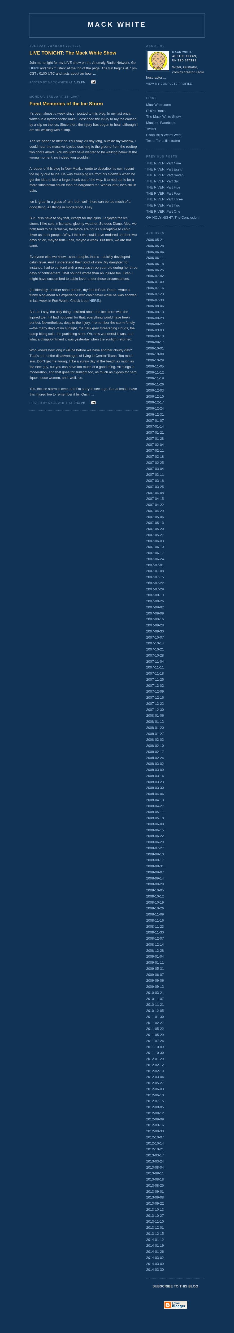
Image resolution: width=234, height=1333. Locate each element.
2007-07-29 (155, 589)
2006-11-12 (155, 372)
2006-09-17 (155, 342)
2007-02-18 (155, 457)
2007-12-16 (155, 697)
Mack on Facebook (160, 123)
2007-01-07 (155, 421)
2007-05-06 (155, 517)
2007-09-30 (155, 631)
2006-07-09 (155, 282)
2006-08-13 (155, 312)
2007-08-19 (155, 595)
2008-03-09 (155, 770)
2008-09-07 (155, 872)
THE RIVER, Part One (163, 211)
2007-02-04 (155, 445)
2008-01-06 (155, 715)
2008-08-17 (155, 860)
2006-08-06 (155, 306)
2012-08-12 (155, 1113)
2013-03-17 (155, 1155)
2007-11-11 (155, 667)
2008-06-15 (155, 830)
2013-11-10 (155, 1221)
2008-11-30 (155, 932)
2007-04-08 (155, 493)
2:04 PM (80, 403)
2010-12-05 (155, 1011)
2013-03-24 (155, 1161)
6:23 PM (80, 82)
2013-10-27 (155, 1216)
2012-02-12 (155, 1065)
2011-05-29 (155, 1035)
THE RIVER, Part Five (163, 187)
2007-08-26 (155, 601)
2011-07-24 (155, 1041)
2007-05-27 (155, 535)
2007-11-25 (155, 679)
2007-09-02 (155, 607)
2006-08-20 (155, 318)
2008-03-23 (155, 782)
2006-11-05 (155, 366)
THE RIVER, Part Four (163, 193)
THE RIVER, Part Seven (165, 175)
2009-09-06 (155, 980)
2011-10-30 (155, 1053)
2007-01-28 (155, 439)
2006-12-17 (155, 402)
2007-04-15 (155, 499)
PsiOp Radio (156, 111)
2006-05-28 (155, 246)
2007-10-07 (155, 637)
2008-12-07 (155, 938)
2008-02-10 (155, 746)
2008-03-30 (155, 788)
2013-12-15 (155, 1234)
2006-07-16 (155, 288)
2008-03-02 (155, 764)
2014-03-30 (155, 1270)
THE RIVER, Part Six (162, 181)
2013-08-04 (155, 1167)
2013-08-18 (155, 1179)
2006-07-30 (155, 300)
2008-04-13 (155, 800)
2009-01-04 (155, 956)
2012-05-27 (155, 1083)
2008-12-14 (155, 944)
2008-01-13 (155, 722)
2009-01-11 (155, 962)
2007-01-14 (155, 426)
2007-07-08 (155, 571)
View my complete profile (169, 83)
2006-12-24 (155, 408)
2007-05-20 (155, 529)
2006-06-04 (155, 252)
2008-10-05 (155, 890)
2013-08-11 (155, 1173)
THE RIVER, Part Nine (163, 163)
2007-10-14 (155, 643)
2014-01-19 (155, 1245)
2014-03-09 (155, 1264)
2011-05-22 (155, 1029)
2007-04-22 (155, 505)
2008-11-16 (155, 920)
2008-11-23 (155, 926)
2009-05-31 (155, 969)
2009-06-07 (155, 975)
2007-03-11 (155, 475)
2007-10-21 (155, 649)
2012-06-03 (155, 1089)
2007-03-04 (155, 469)
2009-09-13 (155, 987)
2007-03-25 (155, 487)
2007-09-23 (155, 625)
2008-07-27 (155, 848)
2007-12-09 (155, 691)
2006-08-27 (155, 324)
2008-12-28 (155, 951)
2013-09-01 (155, 1191)
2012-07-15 (155, 1101)
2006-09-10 (155, 336)
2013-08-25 (155, 1185)
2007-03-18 (155, 481)
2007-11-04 (155, 661)
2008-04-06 (155, 794)
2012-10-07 (155, 1137)
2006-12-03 (155, 390)
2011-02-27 (155, 1023)
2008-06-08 (155, 824)
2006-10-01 (155, 348)
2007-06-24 (155, 559)
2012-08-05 (155, 1107)
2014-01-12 (155, 1240)
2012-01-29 (155, 1059)
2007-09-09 (155, 613)
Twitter (151, 129)
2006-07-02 (155, 276)
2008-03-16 (155, 776)
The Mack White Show (163, 117)
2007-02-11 (155, 450)
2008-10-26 (155, 908)
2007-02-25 (155, 463)
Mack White (182, 52)
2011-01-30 (155, 1017)
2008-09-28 (155, 884)
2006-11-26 (155, 384)
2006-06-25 (155, 270)
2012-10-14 (155, 1143)
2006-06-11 (155, 258)
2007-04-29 (155, 511)
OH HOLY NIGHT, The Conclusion (172, 217)
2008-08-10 (155, 854)
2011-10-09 (155, 1047)
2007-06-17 (155, 553)
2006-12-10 (155, 396)
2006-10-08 (155, 354)
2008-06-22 (155, 836)
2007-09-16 (155, 619)
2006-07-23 (155, 294)
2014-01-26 (155, 1252)
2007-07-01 (155, 565)
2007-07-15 (155, 577)
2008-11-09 (155, 914)
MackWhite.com (158, 105)
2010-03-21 (155, 993)
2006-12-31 (155, 414)
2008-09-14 (155, 878)
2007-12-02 (155, 686)
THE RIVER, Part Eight (164, 169)
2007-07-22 (155, 583)
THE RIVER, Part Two (163, 205)
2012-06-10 (155, 1095)
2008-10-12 (155, 896)
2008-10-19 (155, 902)
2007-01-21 (155, 432)
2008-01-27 (155, 734)
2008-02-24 (155, 758)
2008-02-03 (155, 740)
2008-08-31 (155, 866)
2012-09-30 (155, 1131)
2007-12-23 (155, 704)
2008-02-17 (155, 752)
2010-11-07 (155, 999)
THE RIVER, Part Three (164, 199)
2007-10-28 (155, 655)
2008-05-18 (155, 818)
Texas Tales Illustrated (163, 141)
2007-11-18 (155, 673)
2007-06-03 (155, 541)
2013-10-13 (155, 1209)
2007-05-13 (155, 523)
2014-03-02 (155, 1258)
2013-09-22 (155, 1203)
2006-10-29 (155, 360)
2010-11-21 (155, 1005)
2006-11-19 (155, 378)
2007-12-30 (155, 710)
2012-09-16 (155, 1125)
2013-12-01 (155, 1227)
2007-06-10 (155, 547)
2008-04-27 (155, 806)
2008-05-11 (155, 812)
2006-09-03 (155, 330)
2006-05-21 (155, 240)
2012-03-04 (155, 1077)
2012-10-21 (155, 1149)
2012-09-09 (155, 1119)
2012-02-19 (155, 1071)
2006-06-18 (155, 264)
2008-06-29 (155, 842)
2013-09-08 (155, 1197)
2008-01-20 (155, 728)
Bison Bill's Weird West (163, 135)
